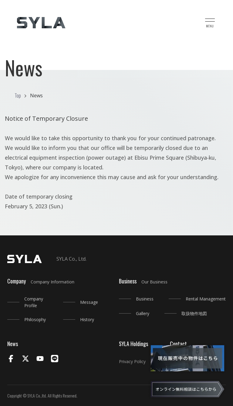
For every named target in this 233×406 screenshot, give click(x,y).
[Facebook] (11, 359)
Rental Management (206, 299)
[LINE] (54, 359)
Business (145, 299)
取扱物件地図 (194, 313)
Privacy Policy (132, 361)
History (87, 319)
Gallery (142, 313)
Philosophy (35, 319)
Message (89, 302)
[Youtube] (40, 359)
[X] (25, 359)
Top (18, 95)
